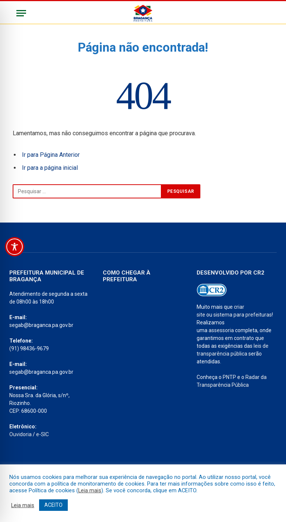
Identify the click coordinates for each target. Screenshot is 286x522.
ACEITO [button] (53, 505)
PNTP (229, 377)
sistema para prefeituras (242, 315)
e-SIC (42, 434)
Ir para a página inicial (50, 167)
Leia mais (89, 490)
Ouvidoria (20, 434)
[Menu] (21, 13)
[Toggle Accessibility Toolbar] (14, 247)
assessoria (221, 330)
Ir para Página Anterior (51, 154)
